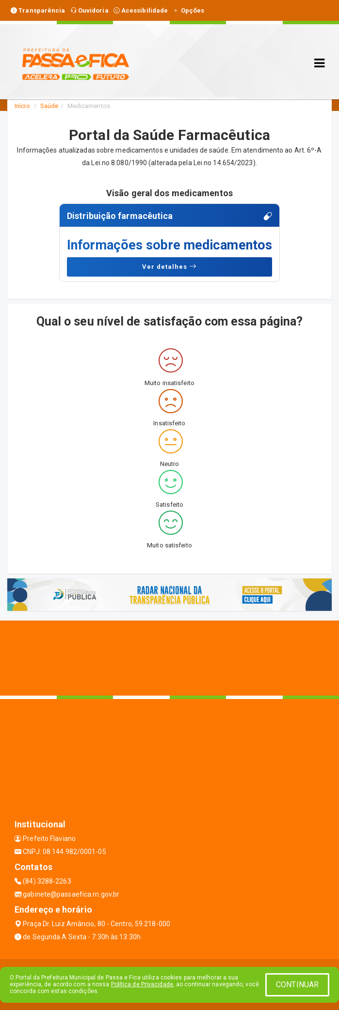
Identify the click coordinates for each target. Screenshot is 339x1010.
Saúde (49, 105)
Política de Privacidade (142, 984)
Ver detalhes (169, 266)
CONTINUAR (297, 984)
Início (22, 105)
